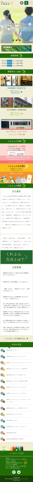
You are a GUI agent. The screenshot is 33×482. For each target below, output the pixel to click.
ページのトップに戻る (17, 453)
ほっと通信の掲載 (18, 60)
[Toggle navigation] (30, 3)
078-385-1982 (12, 466)
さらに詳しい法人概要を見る (15, 338)
